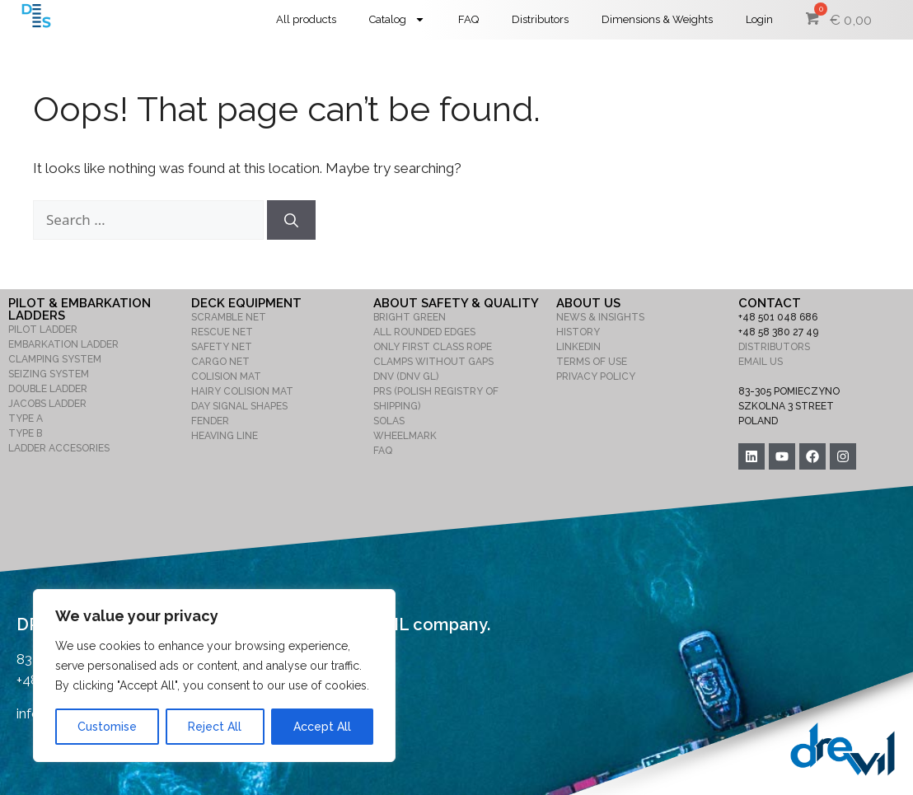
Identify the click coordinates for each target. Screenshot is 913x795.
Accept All (322, 726)
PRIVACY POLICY (595, 376)
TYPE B (25, 433)
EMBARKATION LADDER (63, 344)
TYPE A (25, 418)
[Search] (291, 220)
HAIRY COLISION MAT (242, 391)
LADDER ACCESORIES (59, 448)
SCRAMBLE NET (228, 317)
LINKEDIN (578, 347)
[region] (214, 675)
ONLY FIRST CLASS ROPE (432, 347)
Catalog (397, 19)
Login (759, 19)
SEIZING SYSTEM (48, 374)
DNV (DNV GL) (405, 376)
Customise (107, 726)
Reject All (214, 726)
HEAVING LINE (224, 436)
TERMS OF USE (591, 361)
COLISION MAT (226, 376)
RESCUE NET (222, 332)
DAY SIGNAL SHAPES (239, 406)
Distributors (540, 19)
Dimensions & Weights (657, 19)
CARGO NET (220, 361)
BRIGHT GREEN (409, 317)
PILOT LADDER (42, 329)
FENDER (210, 421)
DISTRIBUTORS (774, 347)
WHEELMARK (405, 436)
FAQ (468, 19)
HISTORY (578, 332)
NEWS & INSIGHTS (600, 317)
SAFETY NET (221, 347)
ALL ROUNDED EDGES (424, 332)
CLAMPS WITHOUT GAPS (433, 361)
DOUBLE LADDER (47, 389)
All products (306, 19)
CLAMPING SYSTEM (54, 359)
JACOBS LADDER (47, 403)
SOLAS (389, 421)
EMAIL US (760, 361)
